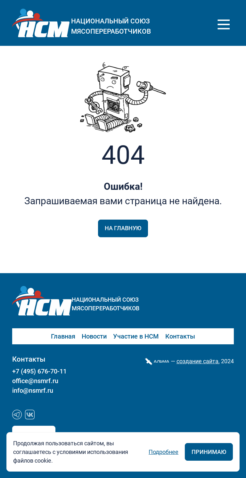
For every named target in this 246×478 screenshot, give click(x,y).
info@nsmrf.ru (32, 390)
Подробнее (163, 452)
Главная (63, 336)
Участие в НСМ (136, 336)
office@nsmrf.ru (35, 381)
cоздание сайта (197, 361)
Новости (94, 336)
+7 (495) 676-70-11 (39, 371)
